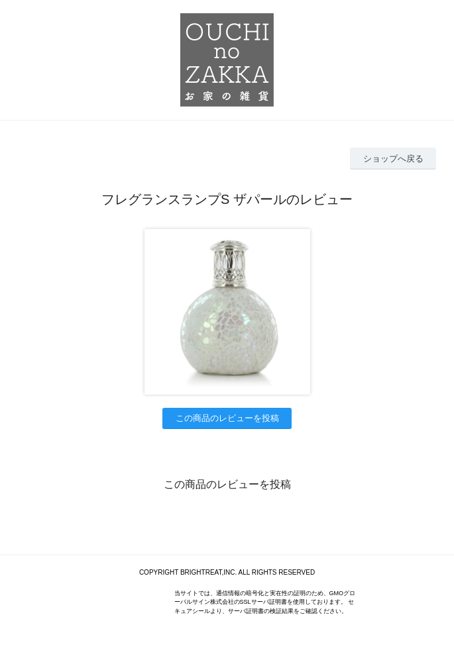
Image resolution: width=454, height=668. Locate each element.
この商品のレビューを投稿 (227, 418)
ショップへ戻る (393, 159)
